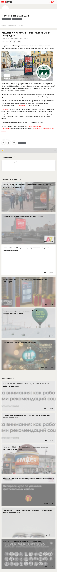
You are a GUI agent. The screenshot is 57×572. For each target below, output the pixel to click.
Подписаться (6, 19)
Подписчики (11, 26)
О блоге (20, 26)
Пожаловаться (17, 19)
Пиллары (4, 109)
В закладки (22, 143)
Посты (3, 26)
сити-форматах (22, 105)
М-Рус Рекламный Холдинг (15, 16)
